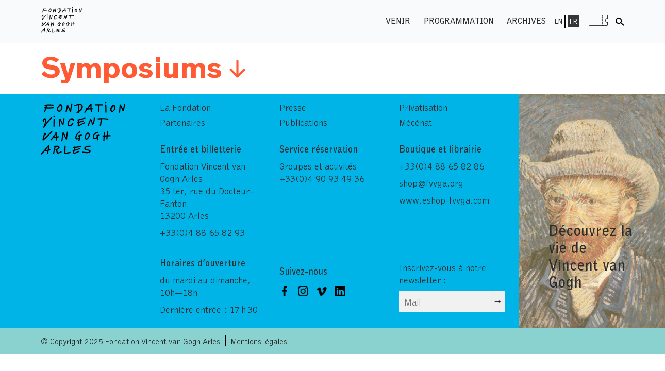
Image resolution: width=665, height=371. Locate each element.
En (558, 21)
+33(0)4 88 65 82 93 (202, 232)
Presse (292, 107)
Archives (526, 20)
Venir (398, 20)
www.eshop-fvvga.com (444, 200)
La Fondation (185, 107)
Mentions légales (259, 341)
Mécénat (415, 122)
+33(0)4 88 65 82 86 (441, 166)
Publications (303, 122)
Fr (573, 21)
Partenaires (182, 122)
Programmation (459, 20)
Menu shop (598, 20)
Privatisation (423, 107)
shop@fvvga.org (431, 183)
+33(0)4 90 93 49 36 (321, 178)
